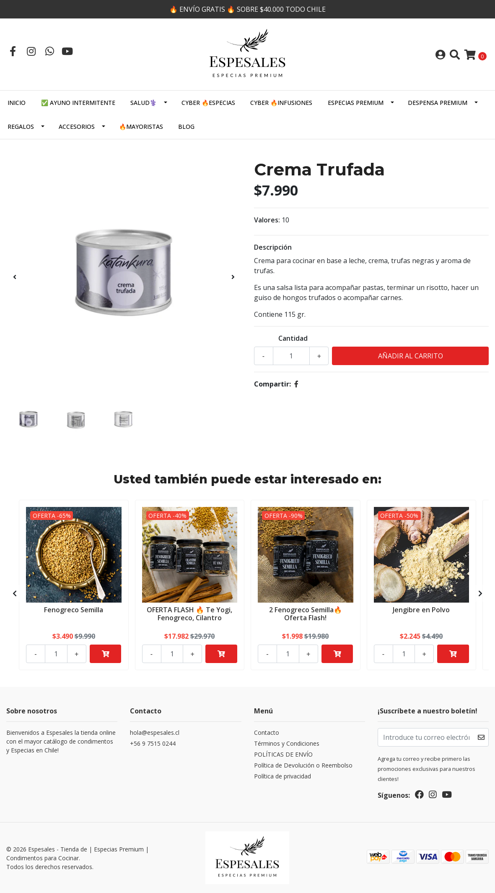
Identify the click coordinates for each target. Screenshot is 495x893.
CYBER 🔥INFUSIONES (281, 103)
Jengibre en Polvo (421, 609)
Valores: (267, 220)
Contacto (266, 732)
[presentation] (14, 277)
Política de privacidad (282, 776)
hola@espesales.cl (154, 732)
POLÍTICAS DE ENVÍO (283, 754)
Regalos (21, 127)
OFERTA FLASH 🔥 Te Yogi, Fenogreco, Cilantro (189, 613)
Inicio (17, 103)
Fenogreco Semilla (73, 609)
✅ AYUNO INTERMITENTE (78, 103)
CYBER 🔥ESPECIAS (208, 103)
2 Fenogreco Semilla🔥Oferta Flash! (305, 613)
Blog (186, 127)
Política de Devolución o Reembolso (303, 765)
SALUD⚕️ (143, 103)
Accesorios (77, 127)
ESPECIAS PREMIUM (356, 103)
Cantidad (293, 338)
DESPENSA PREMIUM (437, 103)
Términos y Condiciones (286, 743)
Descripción (273, 247)
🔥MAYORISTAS (141, 127)
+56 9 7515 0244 (153, 743)
